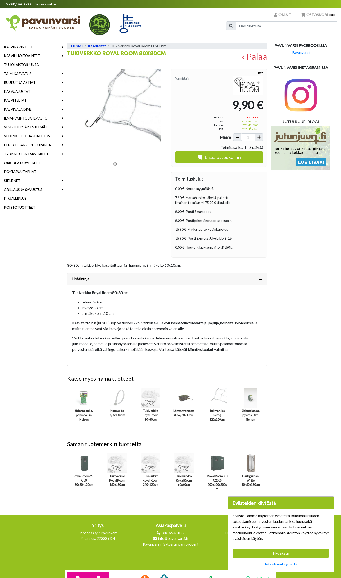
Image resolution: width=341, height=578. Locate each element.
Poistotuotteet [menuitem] (19, 207)
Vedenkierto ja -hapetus (27, 136)
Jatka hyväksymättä (281, 564)
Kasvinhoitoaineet (22, 56)
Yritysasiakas (46, 4)
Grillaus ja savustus (23, 190)
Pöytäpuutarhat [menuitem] (20, 172)
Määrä (225, 137)
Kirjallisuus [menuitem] (15, 198)
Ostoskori (318, 14)
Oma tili (285, 14)
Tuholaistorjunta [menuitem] (21, 65)
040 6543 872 (173, 532)
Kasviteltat (15, 100)
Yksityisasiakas (19, 4)
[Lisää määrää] (259, 137)
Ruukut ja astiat (20, 83)
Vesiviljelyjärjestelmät (25, 127)
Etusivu (77, 46)
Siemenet (12, 181)
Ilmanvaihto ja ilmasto (26, 118)
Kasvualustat (17, 92)
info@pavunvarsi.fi (173, 538)
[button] (63, 47)
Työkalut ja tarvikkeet (26, 154)
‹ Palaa (254, 56)
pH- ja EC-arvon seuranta (27, 145)
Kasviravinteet (18, 47)
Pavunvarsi (301, 52)
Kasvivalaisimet (19, 109)
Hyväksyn (281, 553)
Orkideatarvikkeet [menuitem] (22, 163)
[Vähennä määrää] (237, 137)
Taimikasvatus (17, 74)
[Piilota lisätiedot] (260, 279)
